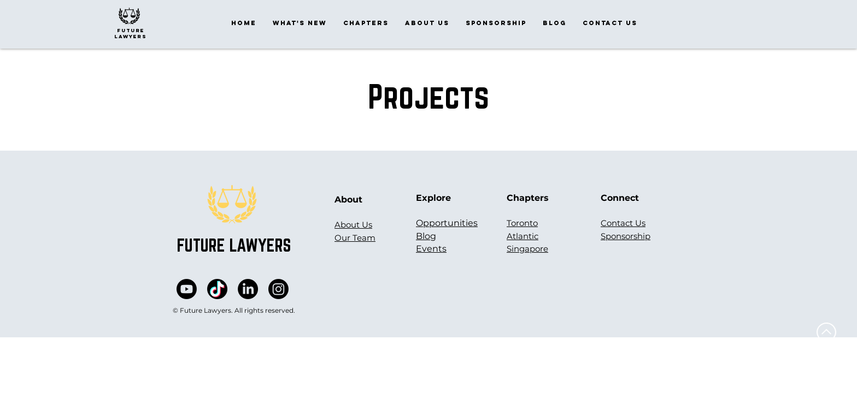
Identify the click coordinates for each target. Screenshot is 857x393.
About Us (353, 224)
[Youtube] (187, 289)
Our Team (354, 238)
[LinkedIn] (248, 289)
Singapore (527, 248)
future (130, 30)
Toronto (522, 223)
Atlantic (522, 236)
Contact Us (623, 223)
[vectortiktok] (217, 289)
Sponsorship (625, 236)
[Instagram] (278, 289)
